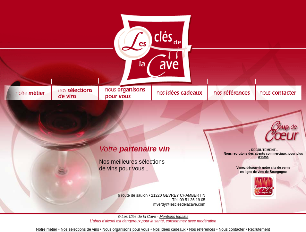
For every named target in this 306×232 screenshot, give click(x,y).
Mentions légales (173, 216)
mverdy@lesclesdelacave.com (179, 204)
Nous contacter (232, 229)
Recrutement (259, 229)
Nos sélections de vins (80, 229)
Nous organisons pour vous (126, 229)
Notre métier (46, 229)
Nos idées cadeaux (169, 229)
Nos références (202, 229)
